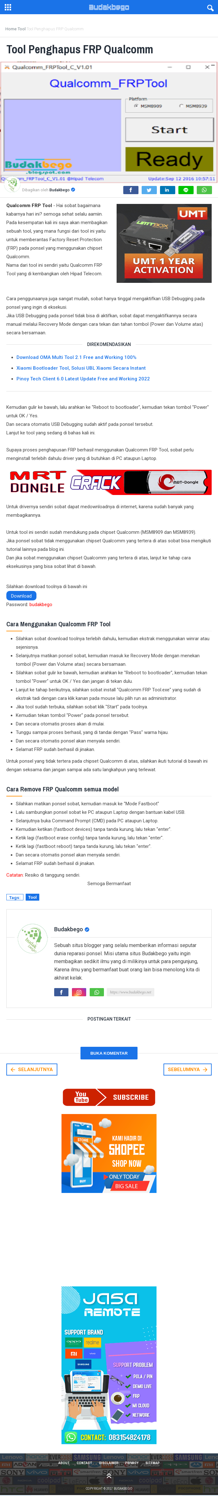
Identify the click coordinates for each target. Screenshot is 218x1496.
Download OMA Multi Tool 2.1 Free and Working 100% (76, 357)
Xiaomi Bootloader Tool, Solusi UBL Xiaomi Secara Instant (81, 368)
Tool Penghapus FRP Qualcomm (86, 48)
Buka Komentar (109, 1053)
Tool (32, 897)
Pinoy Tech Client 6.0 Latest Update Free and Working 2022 (83, 379)
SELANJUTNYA (31, 1069)
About (61, 1462)
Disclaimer (109, 1462)
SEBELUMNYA (188, 1069)
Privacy (133, 1462)
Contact (83, 1462)
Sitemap (155, 1462)
